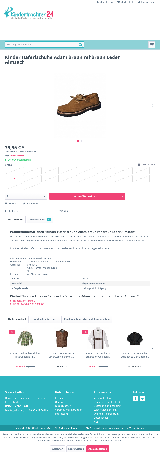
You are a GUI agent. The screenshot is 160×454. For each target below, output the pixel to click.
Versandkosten (17, 155)
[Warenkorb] (151, 44)
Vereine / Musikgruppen (68, 409)
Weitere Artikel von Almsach (27, 303)
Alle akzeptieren (97, 448)
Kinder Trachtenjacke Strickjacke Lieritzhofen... (135, 355)
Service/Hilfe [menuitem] (146, 2)
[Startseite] (12, 36)
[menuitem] (104, 2)
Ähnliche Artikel (17, 319)
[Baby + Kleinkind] (61, 36)
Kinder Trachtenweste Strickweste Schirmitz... (62, 355)
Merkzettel (127, 2)
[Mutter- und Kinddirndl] (90, 36)
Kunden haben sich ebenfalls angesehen (87, 319)
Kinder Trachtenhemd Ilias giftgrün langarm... (25, 355)
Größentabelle (146, 164)
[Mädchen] (28, 36)
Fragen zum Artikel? (22, 300)
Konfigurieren (76, 448)
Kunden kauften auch (45, 319)
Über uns (60, 402)
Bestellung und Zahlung (107, 405)
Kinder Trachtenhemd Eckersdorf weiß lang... (98, 355)
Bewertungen (40, 219)
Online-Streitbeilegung (106, 413)
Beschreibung (15, 219)
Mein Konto (106, 2)
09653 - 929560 (16, 406)
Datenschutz (101, 417)
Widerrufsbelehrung (105, 409)
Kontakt (59, 398)
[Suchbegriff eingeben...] (44, 45)
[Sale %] (112, 36)
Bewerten (30, 203)
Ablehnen (57, 448)
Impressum (61, 413)
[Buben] (43, 36)
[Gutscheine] (128, 36)
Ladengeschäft (63, 405)
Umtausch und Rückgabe (108, 402)
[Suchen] (80, 45)
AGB (96, 421)
